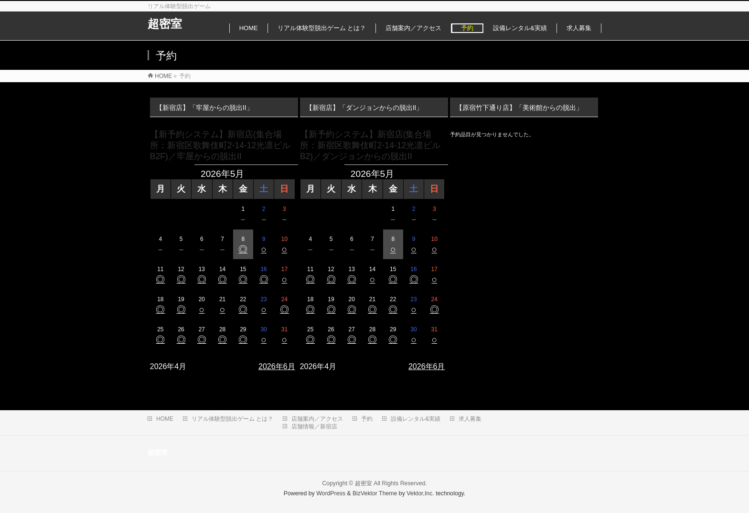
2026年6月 (276, 366)
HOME (164, 418)
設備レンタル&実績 (415, 418)
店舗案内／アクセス (317, 418)
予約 (367, 418)
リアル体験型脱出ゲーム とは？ (232, 418)
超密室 (165, 23)
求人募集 (470, 418)
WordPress (330, 493)
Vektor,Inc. (420, 493)
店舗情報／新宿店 (314, 426)
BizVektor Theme (375, 493)
